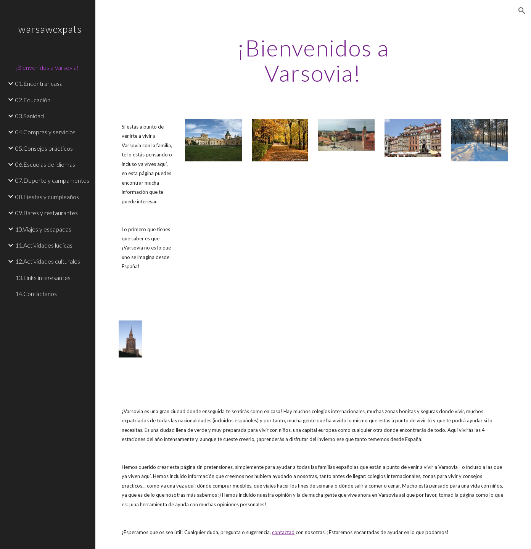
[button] (522, 11)
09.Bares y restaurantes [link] (46, 212)
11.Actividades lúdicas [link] (43, 245)
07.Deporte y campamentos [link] (52, 180)
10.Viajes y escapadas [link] (43, 229)
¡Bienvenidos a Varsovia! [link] (47, 67)
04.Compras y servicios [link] (45, 131)
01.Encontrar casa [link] (39, 83)
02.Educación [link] (32, 99)
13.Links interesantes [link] (43, 277)
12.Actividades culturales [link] (47, 261)
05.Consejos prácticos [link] (44, 148)
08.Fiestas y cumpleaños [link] (47, 196)
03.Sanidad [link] (29, 115)
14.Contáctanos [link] (36, 293)
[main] (313, 60)
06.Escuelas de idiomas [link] (45, 164)
